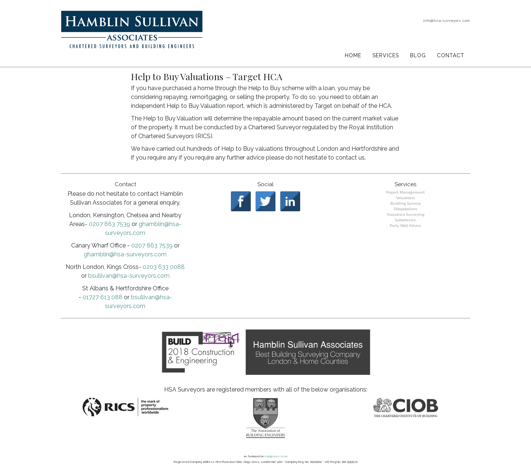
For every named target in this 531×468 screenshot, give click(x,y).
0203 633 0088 (164, 266)
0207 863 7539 (109, 224)
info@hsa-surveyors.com (446, 20)
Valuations (405, 198)
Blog (418, 55)
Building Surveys (406, 203)
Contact (450, 55)
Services (385, 55)
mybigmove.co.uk (276, 456)
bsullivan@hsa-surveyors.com (129, 275)
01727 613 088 (102, 297)
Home (353, 55)
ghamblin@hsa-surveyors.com (125, 254)
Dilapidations (405, 209)
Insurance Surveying (405, 214)
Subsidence (405, 220)
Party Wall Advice (405, 225)
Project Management (405, 192)
